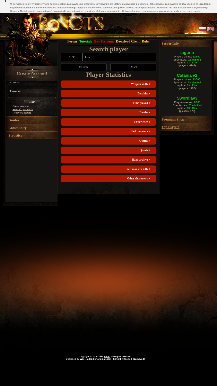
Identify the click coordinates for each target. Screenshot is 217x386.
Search (83, 67)
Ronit (107, 356)
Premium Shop (173, 119)
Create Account (32, 73)
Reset (133, 67)
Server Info (170, 43)
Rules (146, 41)
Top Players (170, 127)
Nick (71, 57)
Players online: (187, 56)
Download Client (128, 41)
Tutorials (86, 41)
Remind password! (22, 109)
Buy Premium (104, 41)
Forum (72, 41)
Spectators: (187, 59)
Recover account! (22, 112)
